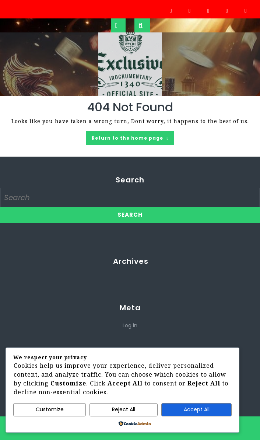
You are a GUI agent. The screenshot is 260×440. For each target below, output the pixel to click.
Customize (50, 409)
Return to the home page (133, 139)
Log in (130, 325)
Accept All (197, 409)
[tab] (118, 25)
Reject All (123, 409)
